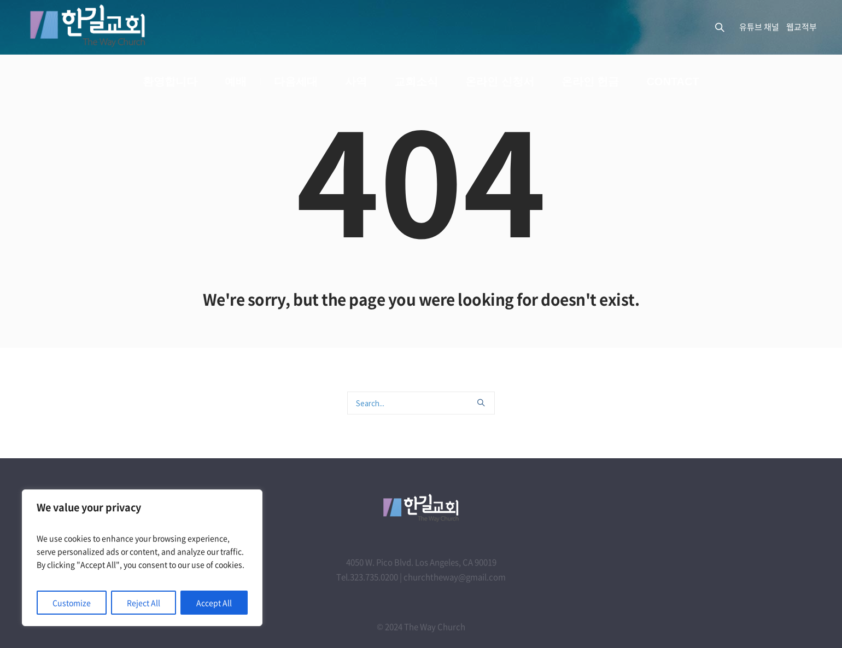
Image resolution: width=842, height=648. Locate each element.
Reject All (143, 602)
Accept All (214, 602)
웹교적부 (801, 27)
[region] (142, 557)
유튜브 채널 (759, 27)
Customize (71, 602)
